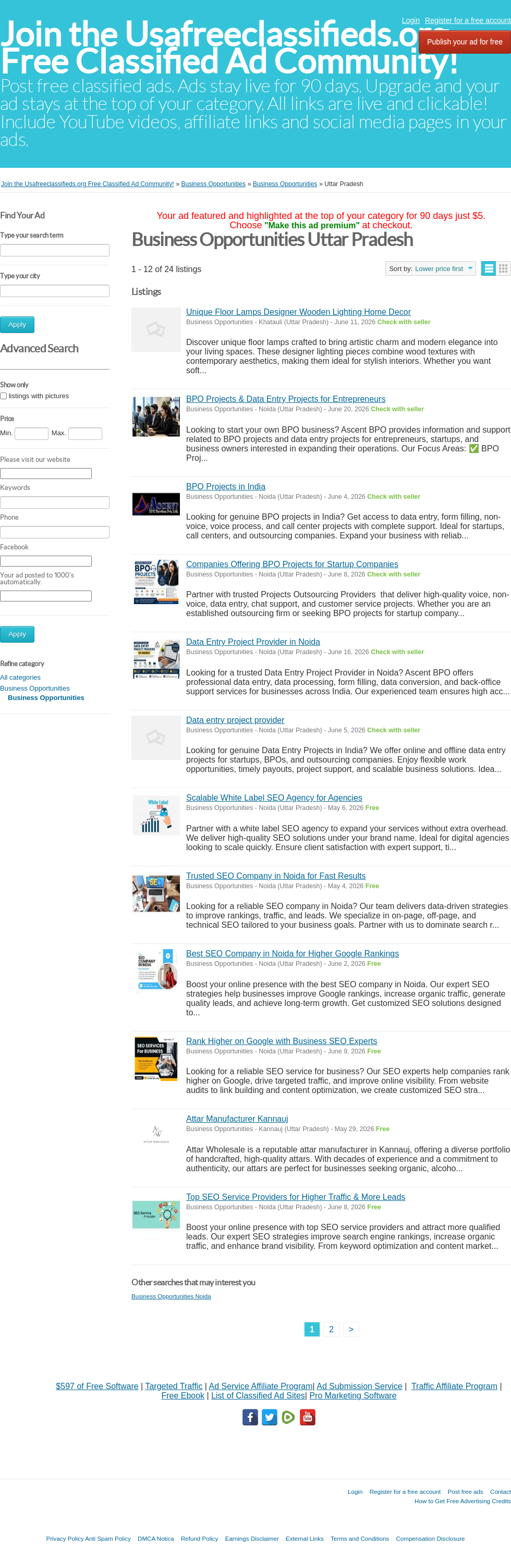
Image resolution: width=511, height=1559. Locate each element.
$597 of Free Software (97, 1386)
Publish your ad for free (465, 42)
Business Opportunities (35, 688)
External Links (305, 1538)
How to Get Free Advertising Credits (463, 1500)
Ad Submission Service (360, 1386)
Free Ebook (182, 1395)
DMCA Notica (156, 1538)
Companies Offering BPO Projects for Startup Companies (292, 564)
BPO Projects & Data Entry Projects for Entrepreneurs (285, 399)
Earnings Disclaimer (252, 1538)
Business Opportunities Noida (171, 1296)
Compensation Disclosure (430, 1538)
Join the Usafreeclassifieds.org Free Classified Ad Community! (229, 47)
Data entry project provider (235, 720)
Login (411, 20)
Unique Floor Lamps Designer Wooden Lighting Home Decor (298, 312)
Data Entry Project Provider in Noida (253, 641)
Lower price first (439, 269)
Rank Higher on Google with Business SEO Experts (281, 1041)
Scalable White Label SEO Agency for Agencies (274, 797)
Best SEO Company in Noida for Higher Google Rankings (292, 953)
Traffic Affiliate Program (454, 1386)
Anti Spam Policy (108, 1538)
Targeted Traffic (173, 1386)
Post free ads (465, 1491)
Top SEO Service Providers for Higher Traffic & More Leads (295, 1197)
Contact (500, 1491)
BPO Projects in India (225, 486)
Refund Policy (199, 1538)
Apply (17, 324)
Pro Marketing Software (352, 1395)
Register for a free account (468, 20)
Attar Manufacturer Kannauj (237, 1118)
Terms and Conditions (360, 1538)
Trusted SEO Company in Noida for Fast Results (276, 875)
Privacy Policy (64, 1538)
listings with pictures (39, 396)
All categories (20, 677)
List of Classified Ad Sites (258, 1395)
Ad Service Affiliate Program (261, 1386)
